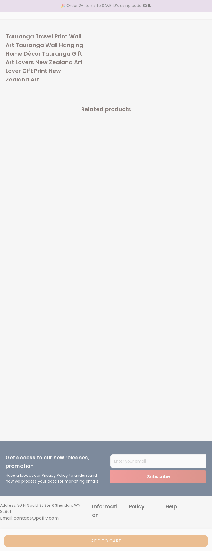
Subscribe (158, 476)
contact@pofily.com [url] (36, 518)
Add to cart (106, 541)
